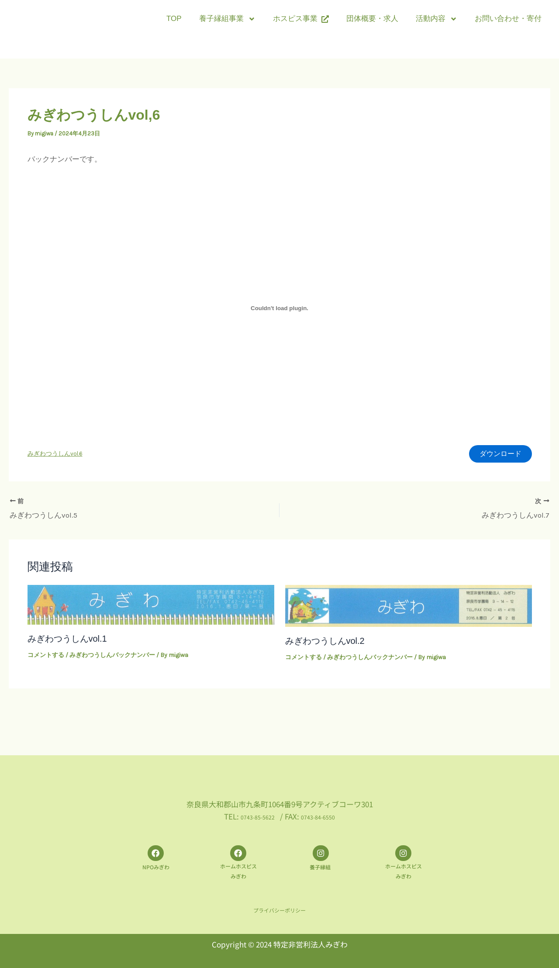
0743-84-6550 (323, 812)
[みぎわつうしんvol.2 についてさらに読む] (408, 606)
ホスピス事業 (301, 18)
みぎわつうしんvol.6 (55, 455)
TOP (174, 18)
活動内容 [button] (436, 19)
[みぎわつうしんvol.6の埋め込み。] (280, 308)
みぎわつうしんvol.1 (67, 640)
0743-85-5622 (252, 812)
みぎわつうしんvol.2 (325, 642)
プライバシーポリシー (279, 910)
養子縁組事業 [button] (227, 19)
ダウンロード (498, 455)
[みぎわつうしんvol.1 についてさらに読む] (151, 605)
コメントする (46, 656)
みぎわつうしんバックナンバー (112, 656)
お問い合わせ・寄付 (508, 18)
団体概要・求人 (372, 18)
